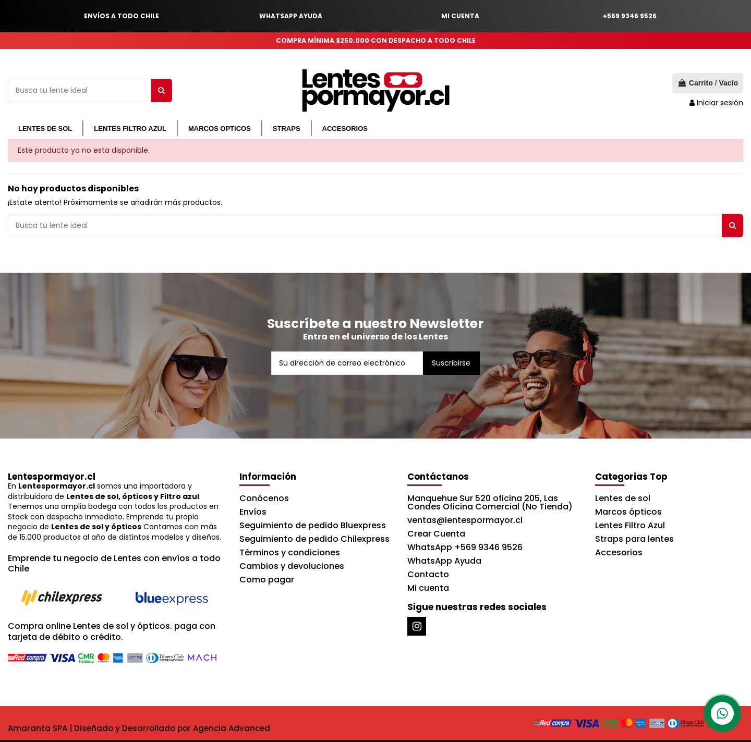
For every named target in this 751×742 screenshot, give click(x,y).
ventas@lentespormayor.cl (465, 520)
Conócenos (264, 498)
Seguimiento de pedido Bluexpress (312, 525)
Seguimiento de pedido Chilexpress (314, 539)
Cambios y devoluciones (291, 566)
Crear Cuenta (436, 534)
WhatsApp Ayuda (444, 561)
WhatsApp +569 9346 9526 (465, 547)
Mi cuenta (428, 588)
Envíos (253, 512)
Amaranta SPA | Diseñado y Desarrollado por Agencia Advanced (139, 728)
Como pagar (266, 580)
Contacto (428, 574)
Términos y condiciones (289, 552)
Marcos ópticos (628, 512)
